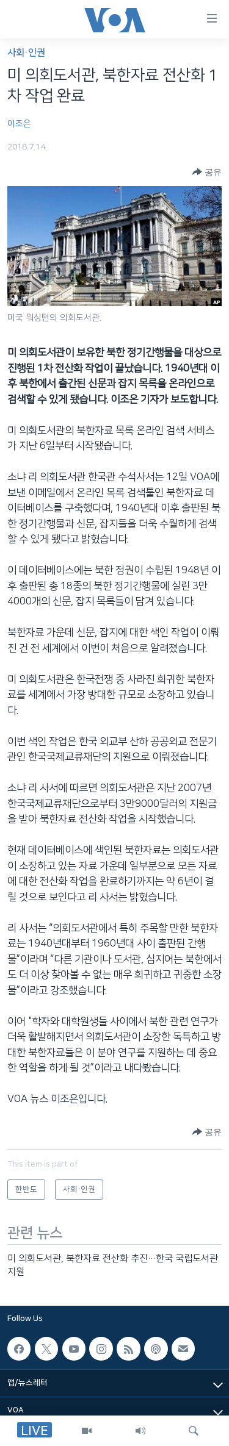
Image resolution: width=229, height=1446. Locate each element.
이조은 (19, 124)
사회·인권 (26, 53)
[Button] (207, 172)
